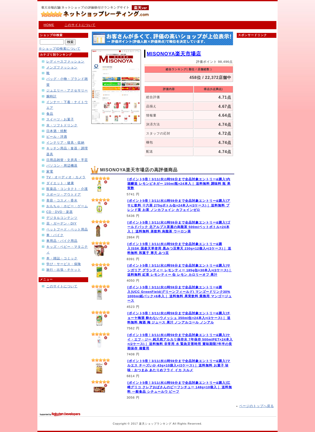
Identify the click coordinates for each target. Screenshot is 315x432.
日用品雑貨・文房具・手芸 (67, 160)
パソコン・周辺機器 (62, 165)
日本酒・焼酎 (56, 131)
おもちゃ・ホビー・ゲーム (67, 206)
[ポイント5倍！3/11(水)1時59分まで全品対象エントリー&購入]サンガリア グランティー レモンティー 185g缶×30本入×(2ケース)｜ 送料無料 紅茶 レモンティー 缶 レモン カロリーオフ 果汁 (179, 270)
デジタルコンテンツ (62, 218)
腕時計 (51, 96)
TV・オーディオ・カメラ (66, 177)
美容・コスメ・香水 (62, 200)
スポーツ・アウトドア (63, 194)
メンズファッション (62, 67)
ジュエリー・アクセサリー (67, 90)
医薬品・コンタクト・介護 (67, 189)
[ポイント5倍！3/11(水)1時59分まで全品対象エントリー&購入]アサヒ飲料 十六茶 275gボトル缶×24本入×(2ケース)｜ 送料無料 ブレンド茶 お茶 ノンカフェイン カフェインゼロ (178, 205)
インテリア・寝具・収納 (65, 142)
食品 (49, 113)
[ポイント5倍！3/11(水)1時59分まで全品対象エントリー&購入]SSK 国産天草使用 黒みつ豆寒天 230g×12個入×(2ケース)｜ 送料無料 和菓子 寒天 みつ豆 (179, 248)
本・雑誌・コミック (62, 258)
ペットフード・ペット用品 (67, 229)
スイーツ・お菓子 (60, 119)
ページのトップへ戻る (256, 406)
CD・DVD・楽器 (59, 212)
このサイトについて (80, 25)
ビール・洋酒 (56, 136)
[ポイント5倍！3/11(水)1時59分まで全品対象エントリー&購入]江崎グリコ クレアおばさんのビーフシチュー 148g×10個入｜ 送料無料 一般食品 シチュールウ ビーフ (179, 387)
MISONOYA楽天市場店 (174, 53)
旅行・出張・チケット (63, 270)
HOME (49, 25)
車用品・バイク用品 (62, 241)
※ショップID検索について (59, 48)
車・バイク (55, 235)
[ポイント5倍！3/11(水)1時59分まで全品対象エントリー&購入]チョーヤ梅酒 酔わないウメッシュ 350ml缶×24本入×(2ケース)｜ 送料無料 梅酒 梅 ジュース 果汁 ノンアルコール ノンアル (178, 317)
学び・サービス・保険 (63, 264)
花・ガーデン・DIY (61, 223)
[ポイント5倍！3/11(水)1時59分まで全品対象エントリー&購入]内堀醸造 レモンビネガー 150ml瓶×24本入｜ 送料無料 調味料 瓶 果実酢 (179, 183)
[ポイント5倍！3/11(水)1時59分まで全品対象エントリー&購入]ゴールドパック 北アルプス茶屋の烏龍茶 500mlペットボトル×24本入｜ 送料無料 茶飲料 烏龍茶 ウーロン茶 (178, 227)
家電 (49, 171)
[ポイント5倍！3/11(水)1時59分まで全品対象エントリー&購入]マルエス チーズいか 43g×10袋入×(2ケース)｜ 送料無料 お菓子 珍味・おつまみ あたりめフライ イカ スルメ (178, 365)
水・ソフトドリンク (62, 125)
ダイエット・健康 (60, 183)
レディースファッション (65, 61)
